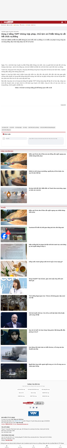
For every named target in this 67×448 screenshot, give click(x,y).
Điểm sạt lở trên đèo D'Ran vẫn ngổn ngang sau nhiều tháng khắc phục (47, 211)
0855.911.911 (9, 424)
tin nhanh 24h (5, 127)
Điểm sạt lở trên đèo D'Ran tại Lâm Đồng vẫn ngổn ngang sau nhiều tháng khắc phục (47, 155)
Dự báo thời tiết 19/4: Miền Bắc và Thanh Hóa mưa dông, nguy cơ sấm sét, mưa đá (47, 189)
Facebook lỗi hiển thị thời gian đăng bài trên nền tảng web (46, 227)
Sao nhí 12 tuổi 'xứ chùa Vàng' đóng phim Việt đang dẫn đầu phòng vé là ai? (47, 331)
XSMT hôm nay (33, 396)
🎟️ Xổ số (33, 25)
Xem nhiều (9, 25)
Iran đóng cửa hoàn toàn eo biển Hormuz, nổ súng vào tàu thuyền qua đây (46, 348)
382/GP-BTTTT (18, 421)
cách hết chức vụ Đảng (33, 127)
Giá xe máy (33, 392)
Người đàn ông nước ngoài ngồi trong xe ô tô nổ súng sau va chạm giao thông (47, 365)
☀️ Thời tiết (28, 25)
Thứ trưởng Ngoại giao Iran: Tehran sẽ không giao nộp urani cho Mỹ (47, 296)
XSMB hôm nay (21, 396)
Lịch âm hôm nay (21, 389)
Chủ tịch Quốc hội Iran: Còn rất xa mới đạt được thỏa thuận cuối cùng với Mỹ (46, 314)
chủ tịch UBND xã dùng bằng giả (47, 127)
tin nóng (25, 127)
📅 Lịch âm (22, 25)
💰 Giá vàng (16, 25)
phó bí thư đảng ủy (6, 129)
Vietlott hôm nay (45, 396)
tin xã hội (12, 127)
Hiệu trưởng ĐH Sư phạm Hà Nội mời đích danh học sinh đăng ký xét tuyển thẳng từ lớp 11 (47, 245)
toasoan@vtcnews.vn (22, 424)
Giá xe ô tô (21, 392)
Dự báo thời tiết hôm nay (33, 389)
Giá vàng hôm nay (46, 389)
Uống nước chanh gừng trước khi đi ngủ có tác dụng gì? (46, 261)
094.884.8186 (9, 440)
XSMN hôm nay (45, 392)
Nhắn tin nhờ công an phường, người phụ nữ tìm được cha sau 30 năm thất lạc (46, 172)
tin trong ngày (18, 127)
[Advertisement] (33, 52)
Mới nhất (3, 25)
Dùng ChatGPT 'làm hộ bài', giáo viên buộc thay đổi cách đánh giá (46, 279)
